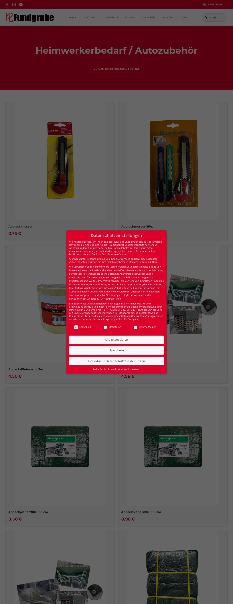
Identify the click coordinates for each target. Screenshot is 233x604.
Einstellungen (104, 291)
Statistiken (112, 326)
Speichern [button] (116, 350)
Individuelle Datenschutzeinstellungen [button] (116, 361)
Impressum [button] (135, 369)
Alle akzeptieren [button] (116, 339)
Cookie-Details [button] (99, 369)
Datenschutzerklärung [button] (118, 369)
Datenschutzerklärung (93, 284)
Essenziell (82, 326)
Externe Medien (145, 326)
